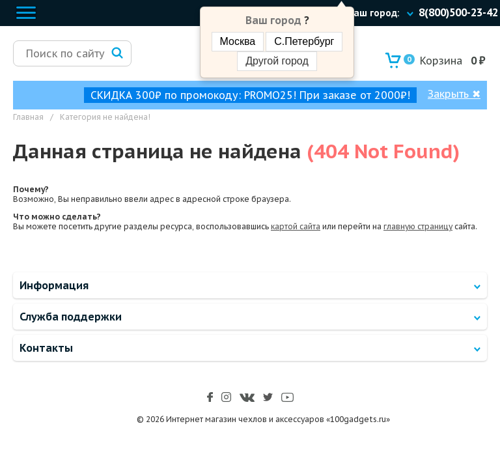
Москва (238, 41)
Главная (28, 117)
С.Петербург (304, 41)
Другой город (276, 60)
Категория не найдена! (105, 117)
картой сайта (295, 226)
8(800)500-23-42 (458, 12)
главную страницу (417, 226)
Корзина (433, 60)
